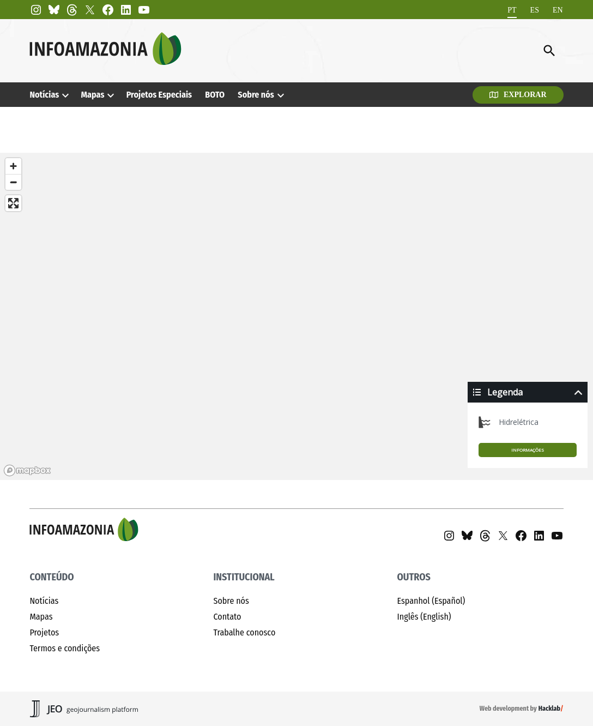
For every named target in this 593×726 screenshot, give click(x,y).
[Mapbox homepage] (27, 470)
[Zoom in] (13, 166)
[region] (296, 316)
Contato (227, 616)
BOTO (215, 94)
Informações (527, 450)
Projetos (44, 632)
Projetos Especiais (159, 94)
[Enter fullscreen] (13, 203)
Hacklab (549, 708)
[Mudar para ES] (534, 10)
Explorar (518, 95)
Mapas (93, 94)
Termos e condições (64, 648)
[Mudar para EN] (558, 10)
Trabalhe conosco (244, 632)
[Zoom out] (13, 182)
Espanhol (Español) (431, 601)
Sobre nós (256, 94)
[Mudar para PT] (511, 10)
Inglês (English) (424, 616)
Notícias (44, 94)
